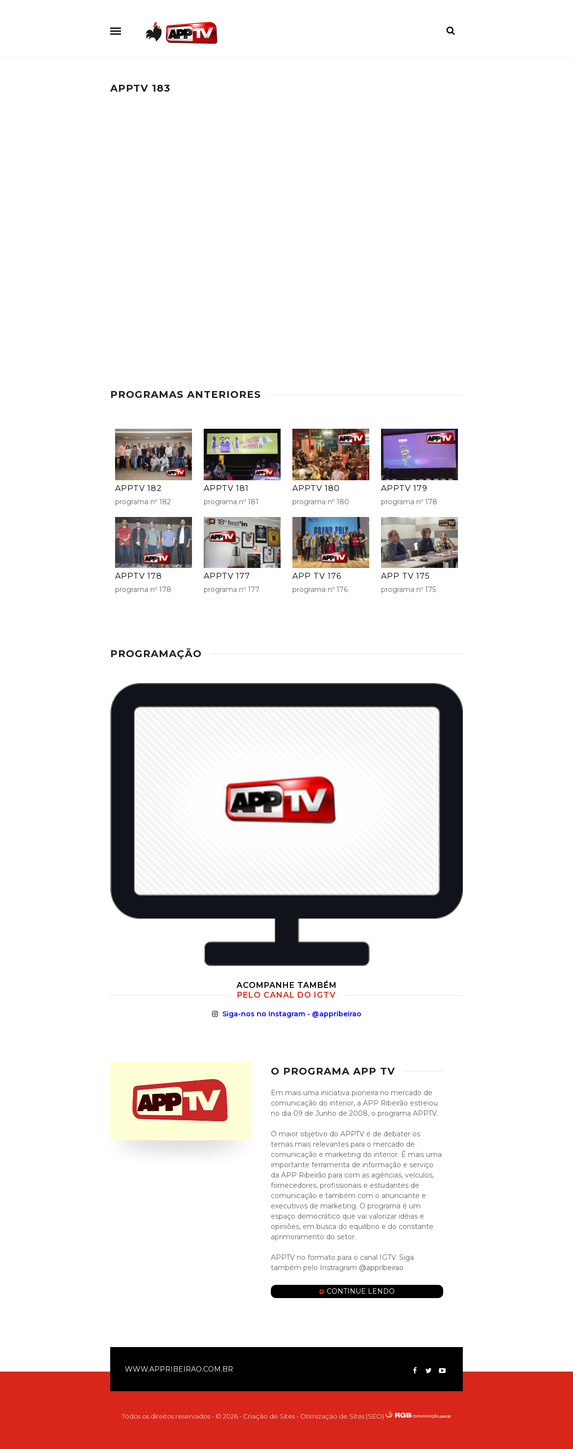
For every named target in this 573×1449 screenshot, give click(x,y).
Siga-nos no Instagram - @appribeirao (286, 1013)
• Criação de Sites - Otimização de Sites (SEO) (311, 1416)
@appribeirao (380, 1267)
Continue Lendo (357, 1291)
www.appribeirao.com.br (179, 1369)
